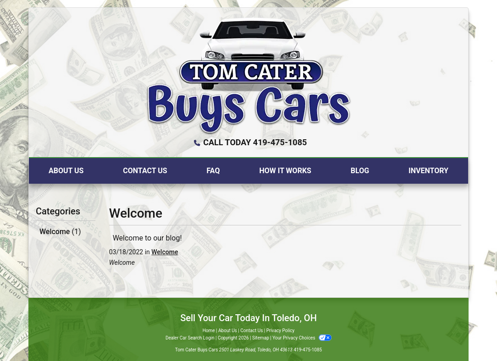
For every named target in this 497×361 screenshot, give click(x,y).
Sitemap (260, 337)
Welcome (60, 231)
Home (209, 330)
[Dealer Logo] (249, 75)
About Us (227, 330)
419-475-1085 (307, 349)
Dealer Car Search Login (190, 337)
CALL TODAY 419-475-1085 (255, 142)
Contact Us (251, 330)
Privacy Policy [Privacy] (280, 330)
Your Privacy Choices (301, 337)
